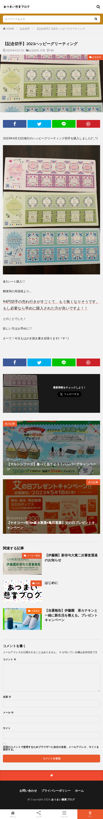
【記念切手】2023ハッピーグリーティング (60, 28)
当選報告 (35, 611)
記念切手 (25, 28)
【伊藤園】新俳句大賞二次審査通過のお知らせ (71, 557)
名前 (7, 697)
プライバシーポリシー (56, 790)
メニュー (64, 814)
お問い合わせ (28, 790)
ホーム (79, 790)
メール (8, 712)
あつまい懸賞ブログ (63, 799)
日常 (42, 50)
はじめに (51, 583)
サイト (6, 728)
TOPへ (90, 814)
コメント (9, 659)
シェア (39, 814)
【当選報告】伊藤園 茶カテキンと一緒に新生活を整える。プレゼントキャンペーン (71, 615)
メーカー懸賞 (33, 555)
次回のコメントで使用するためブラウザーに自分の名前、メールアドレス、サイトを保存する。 (51, 748)
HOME (10, 28)
